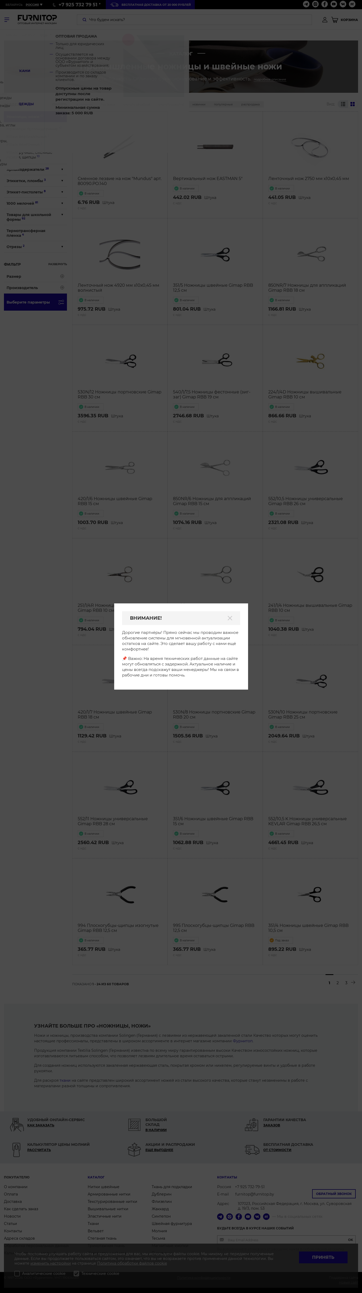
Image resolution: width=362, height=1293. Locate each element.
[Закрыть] (230, 618)
